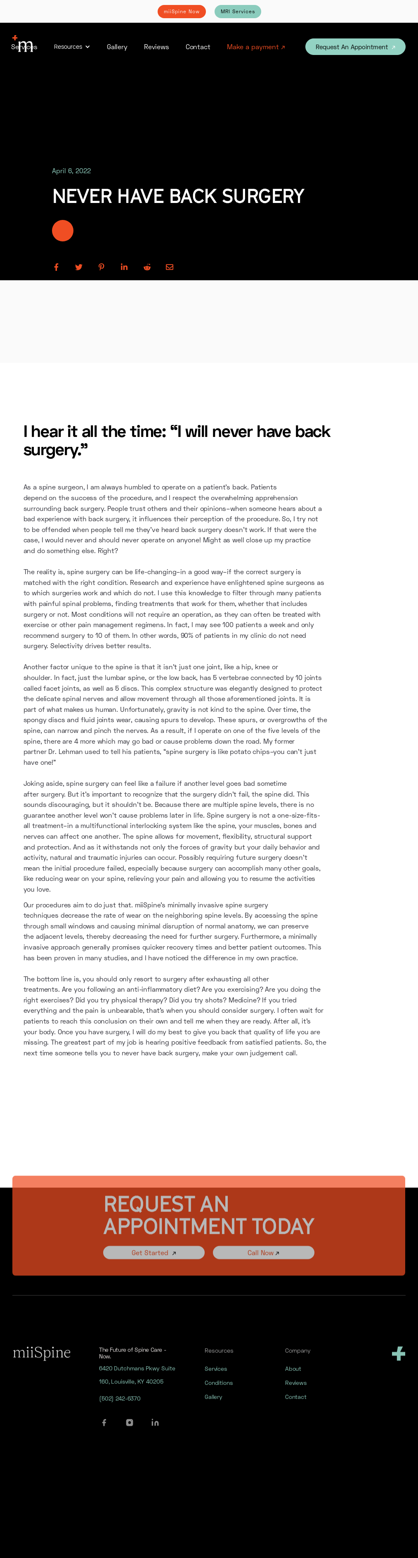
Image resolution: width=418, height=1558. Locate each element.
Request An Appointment (355, 47)
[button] (72, 46)
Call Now (264, 1261)
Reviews (156, 46)
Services (24, 46)
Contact (198, 46)
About (293, 1374)
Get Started (154, 1261)
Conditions (219, 1388)
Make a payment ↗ (256, 46)
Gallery (117, 46)
